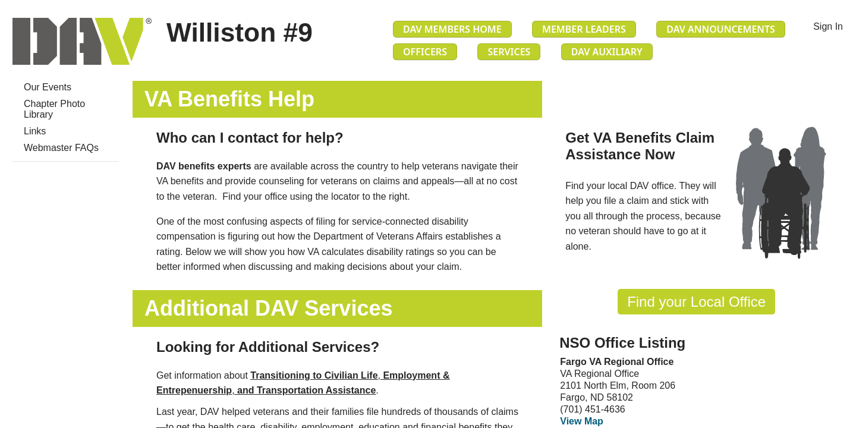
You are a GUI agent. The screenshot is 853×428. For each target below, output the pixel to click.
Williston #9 (239, 32)
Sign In (828, 26)
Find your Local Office (696, 302)
